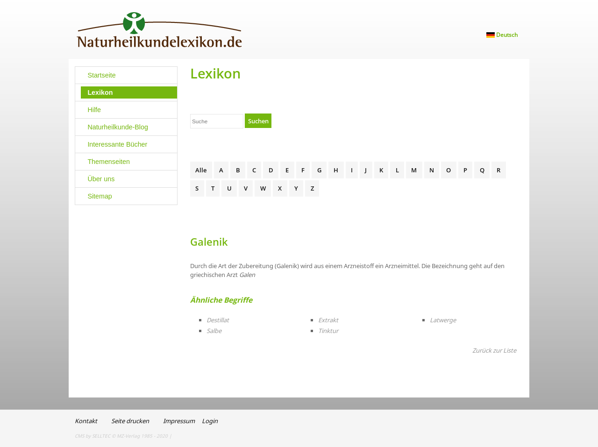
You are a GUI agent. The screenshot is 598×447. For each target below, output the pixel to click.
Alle (200, 170)
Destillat (217, 320)
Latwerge (443, 320)
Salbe (213, 330)
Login (210, 421)
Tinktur (328, 330)
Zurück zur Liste (494, 350)
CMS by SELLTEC (92, 436)
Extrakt (328, 320)
